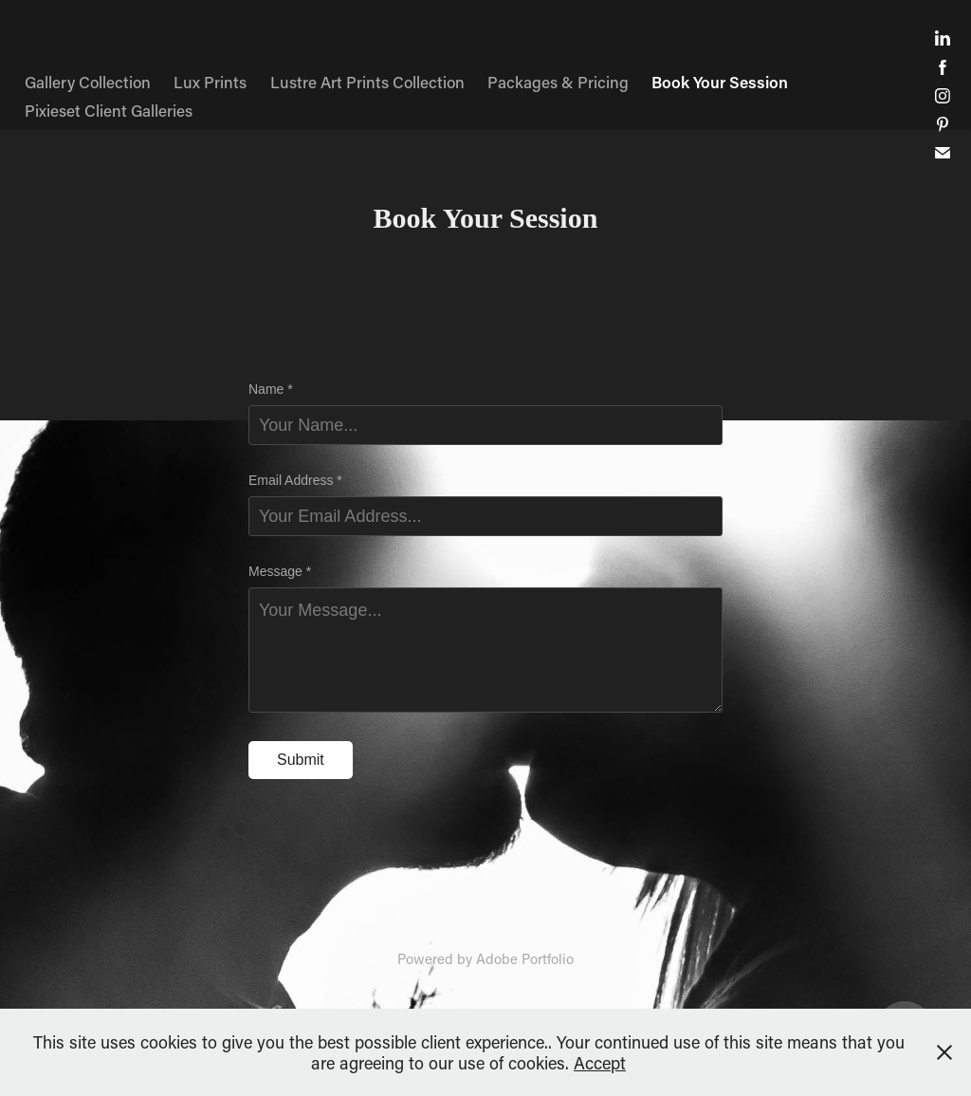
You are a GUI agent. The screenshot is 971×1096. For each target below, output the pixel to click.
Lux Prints (210, 81)
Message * (279, 571)
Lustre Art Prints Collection (367, 81)
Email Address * (295, 480)
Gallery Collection (88, 81)
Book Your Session (719, 81)
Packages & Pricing (558, 81)
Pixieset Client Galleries (108, 110)
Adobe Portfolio (525, 958)
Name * (270, 389)
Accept (600, 1062)
